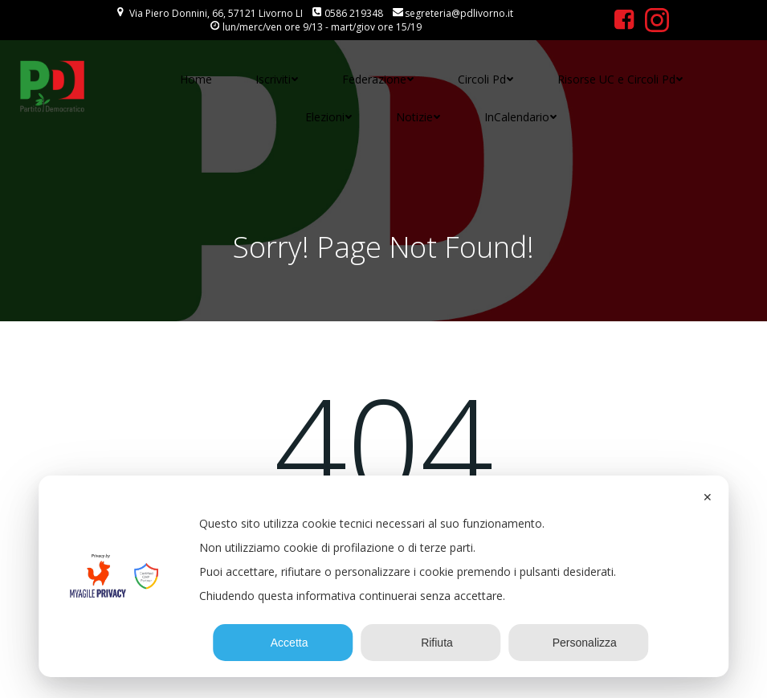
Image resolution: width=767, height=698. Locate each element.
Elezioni (329, 116)
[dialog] (384, 576)
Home (196, 79)
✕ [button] (707, 497)
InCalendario (520, 116)
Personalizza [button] (579, 642)
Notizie (418, 116)
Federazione (378, 79)
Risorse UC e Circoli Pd (620, 79)
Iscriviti (277, 79)
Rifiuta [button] (431, 642)
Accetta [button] (283, 642)
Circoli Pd (486, 79)
